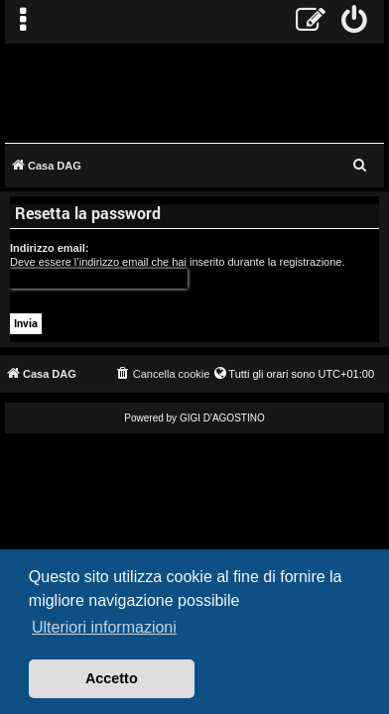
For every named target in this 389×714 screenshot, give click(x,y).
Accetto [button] (111, 678)
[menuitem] (354, 22)
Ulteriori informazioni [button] (104, 627)
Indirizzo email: (49, 248)
